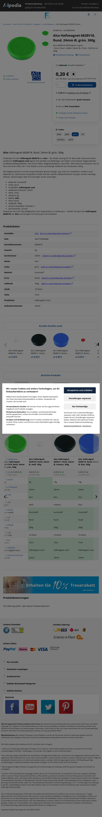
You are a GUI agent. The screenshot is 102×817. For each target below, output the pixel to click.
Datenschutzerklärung (72, 426)
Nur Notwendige (80, 406)
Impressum (86, 426)
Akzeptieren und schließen (79, 390)
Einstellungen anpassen (80, 398)
